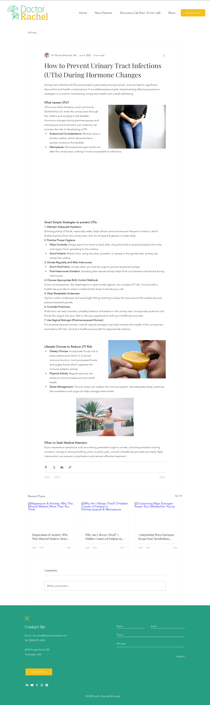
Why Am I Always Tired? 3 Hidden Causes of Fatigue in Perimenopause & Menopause (105, 537)
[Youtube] (32, 685)
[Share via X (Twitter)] (53, 467)
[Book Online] (193, 12)
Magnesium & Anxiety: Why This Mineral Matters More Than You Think (50, 537)
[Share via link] (70, 467)
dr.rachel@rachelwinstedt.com (49, 635)
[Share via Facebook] (45, 467)
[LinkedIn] (27, 685)
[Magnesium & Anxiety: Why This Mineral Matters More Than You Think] (51, 515)
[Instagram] (41, 685)
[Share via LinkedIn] (61, 467)
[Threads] (46, 685)
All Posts (32, 32)
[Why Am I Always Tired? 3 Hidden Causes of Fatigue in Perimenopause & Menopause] (105, 515)
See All (178, 495)
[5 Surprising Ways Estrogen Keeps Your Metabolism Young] (158, 515)
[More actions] (164, 55)
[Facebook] (37, 685)
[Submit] (180, 656)
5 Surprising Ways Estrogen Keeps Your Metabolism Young (156, 537)
